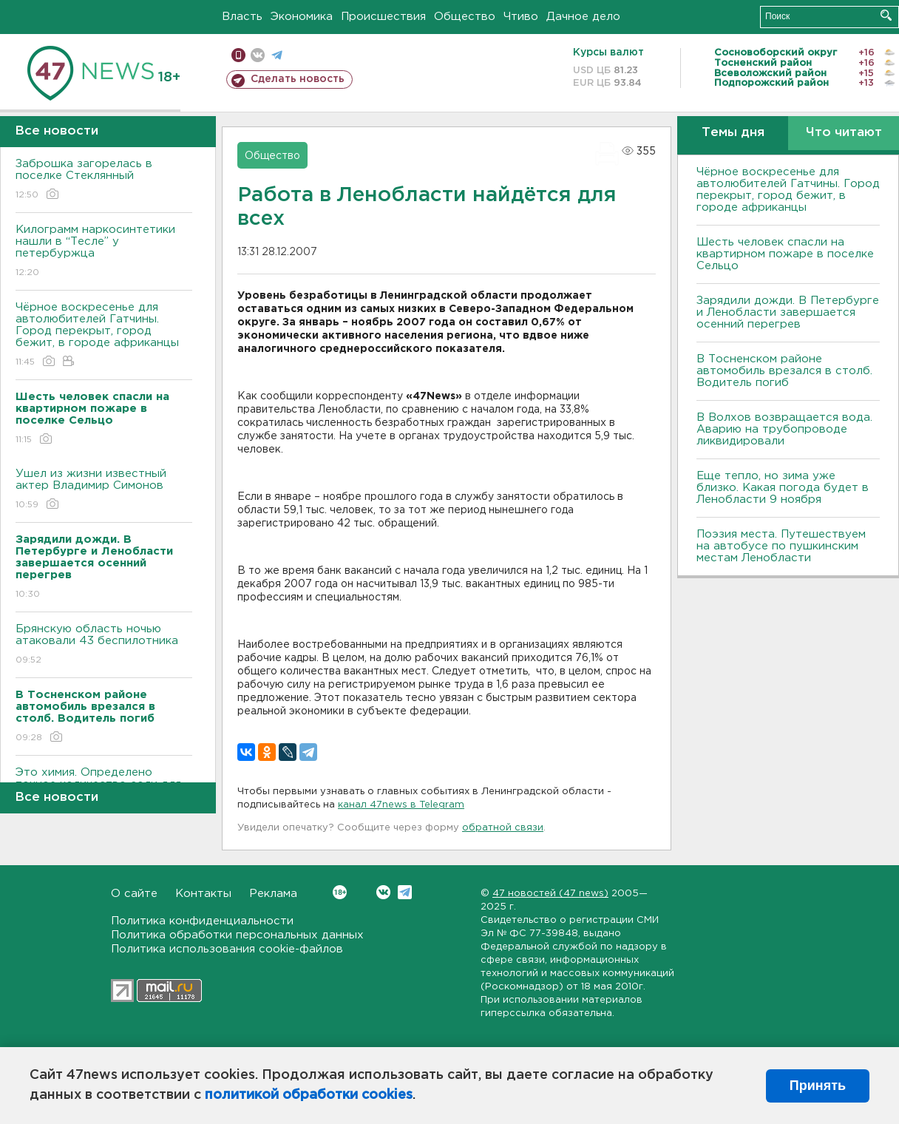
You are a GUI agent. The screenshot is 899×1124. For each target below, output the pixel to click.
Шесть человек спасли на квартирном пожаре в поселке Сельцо (785, 254)
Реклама (273, 893)
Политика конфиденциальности (202, 921)
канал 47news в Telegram (401, 805)
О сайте (134, 893)
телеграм (277, 55)
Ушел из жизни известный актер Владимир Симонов (104, 490)
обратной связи (502, 828)
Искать (886, 15)
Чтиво (520, 16)
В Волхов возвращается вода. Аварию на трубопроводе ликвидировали (784, 429)
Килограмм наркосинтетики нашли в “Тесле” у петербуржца (104, 252)
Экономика (302, 16)
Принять (818, 1085)
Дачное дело (583, 16)
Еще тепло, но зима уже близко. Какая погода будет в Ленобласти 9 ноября (782, 487)
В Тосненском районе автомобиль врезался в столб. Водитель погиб (784, 370)
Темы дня (733, 132)
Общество (464, 16)
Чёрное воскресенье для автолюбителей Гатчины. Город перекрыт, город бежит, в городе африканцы (104, 335)
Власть (242, 16)
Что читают (844, 132)
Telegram (405, 892)
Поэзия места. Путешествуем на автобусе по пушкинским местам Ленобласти (781, 546)
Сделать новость (298, 79)
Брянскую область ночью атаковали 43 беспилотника (104, 645)
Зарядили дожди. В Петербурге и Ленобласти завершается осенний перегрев (787, 312)
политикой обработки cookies (309, 1095)
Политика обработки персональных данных (237, 935)
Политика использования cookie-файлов (227, 949)
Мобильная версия (238, 55)
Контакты (203, 893)
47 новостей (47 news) (550, 894)
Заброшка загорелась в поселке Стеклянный (104, 180)
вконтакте (258, 55)
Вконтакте (340, 892)
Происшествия (383, 16)
